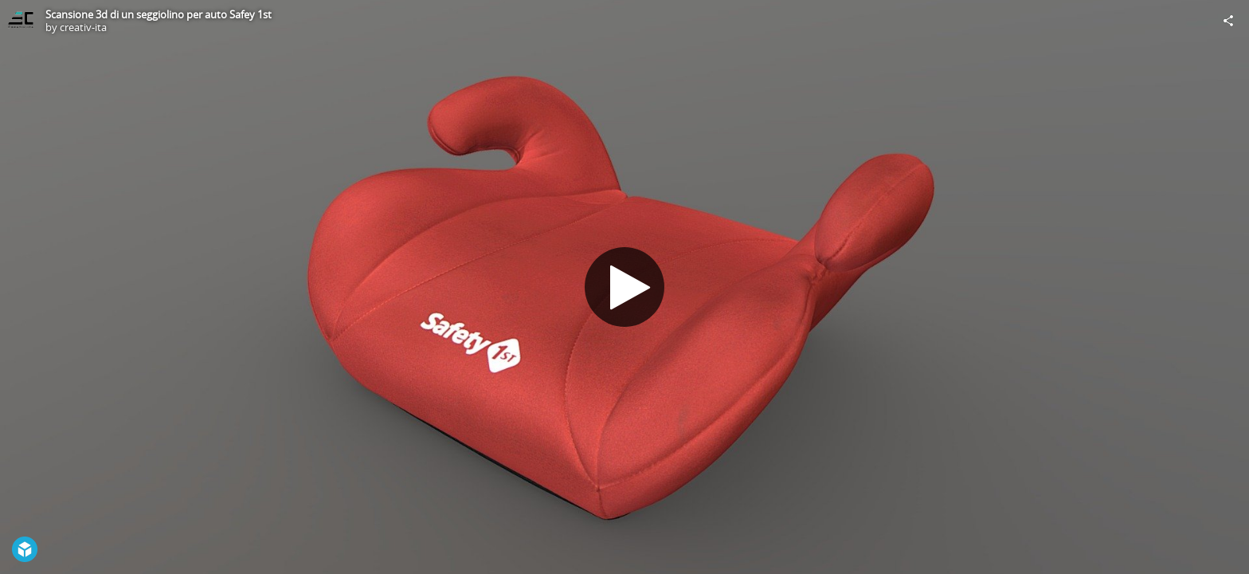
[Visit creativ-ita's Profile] (20, 20)
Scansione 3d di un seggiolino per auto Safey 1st (158, 14)
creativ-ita (83, 27)
